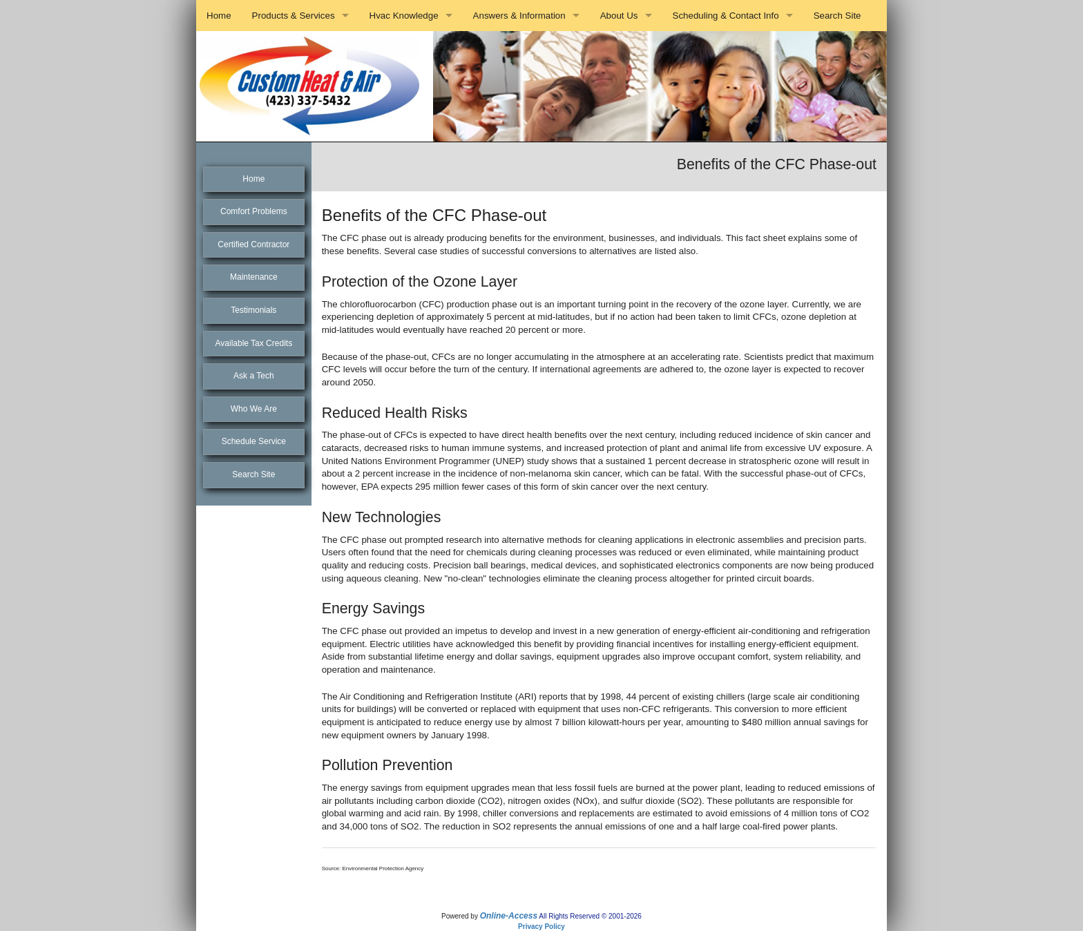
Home (219, 15)
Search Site (837, 15)
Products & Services (293, 15)
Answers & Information (519, 15)
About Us (619, 15)
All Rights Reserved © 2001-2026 (590, 916)
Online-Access (508, 916)
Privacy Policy (541, 926)
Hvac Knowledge (404, 15)
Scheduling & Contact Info (726, 15)
